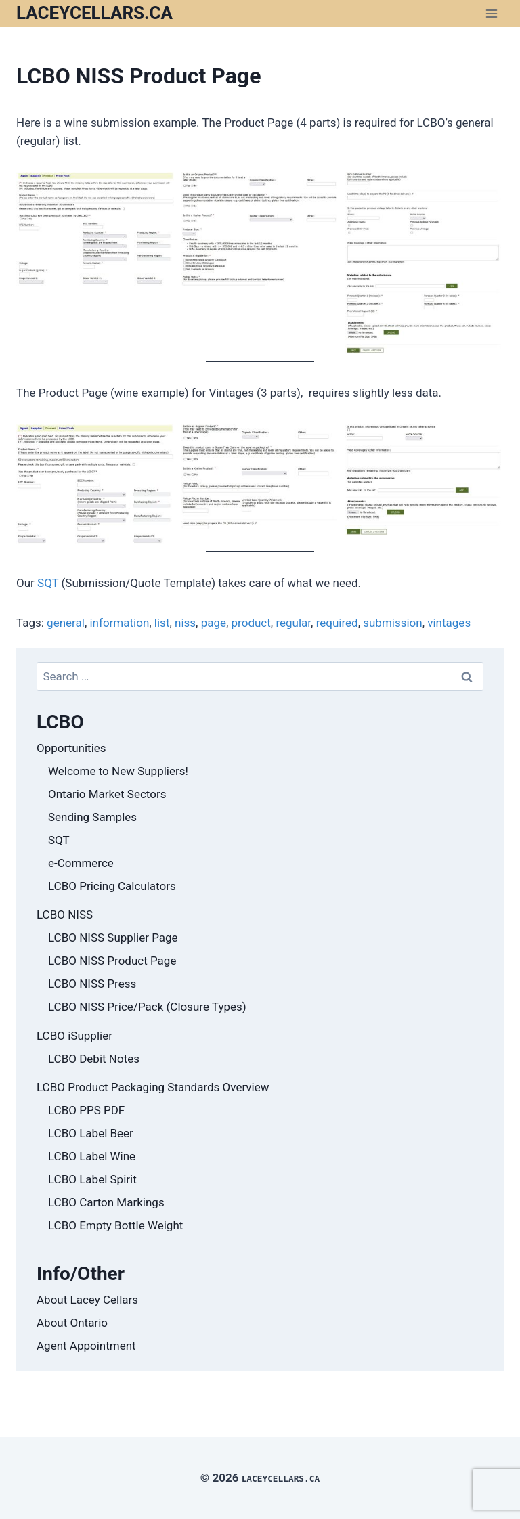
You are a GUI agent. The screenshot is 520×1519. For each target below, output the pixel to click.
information (119, 623)
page (213, 623)
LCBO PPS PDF (86, 1110)
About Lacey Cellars (87, 1299)
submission (392, 623)
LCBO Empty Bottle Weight (115, 1225)
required (337, 623)
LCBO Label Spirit (92, 1179)
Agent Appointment (86, 1345)
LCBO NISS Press (92, 983)
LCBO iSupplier (74, 1035)
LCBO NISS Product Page (112, 960)
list (162, 623)
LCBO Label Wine (91, 1156)
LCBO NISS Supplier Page (113, 937)
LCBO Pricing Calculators (112, 886)
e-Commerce (81, 863)
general (66, 623)
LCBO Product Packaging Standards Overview (153, 1087)
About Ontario (72, 1322)
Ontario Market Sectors (107, 794)
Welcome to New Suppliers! (118, 771)
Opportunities (71, 748)
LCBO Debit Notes (93, 1058)
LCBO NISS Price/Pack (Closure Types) (147, 1006)
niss (185, 623)
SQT (47, 583)
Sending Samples (92, 817)
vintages (449, 623)
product (251, 623)
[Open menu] (491, 13)
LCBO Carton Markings (106, 1202)
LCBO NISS (65, 914)
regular (293, 623)
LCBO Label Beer (90, 1133)
